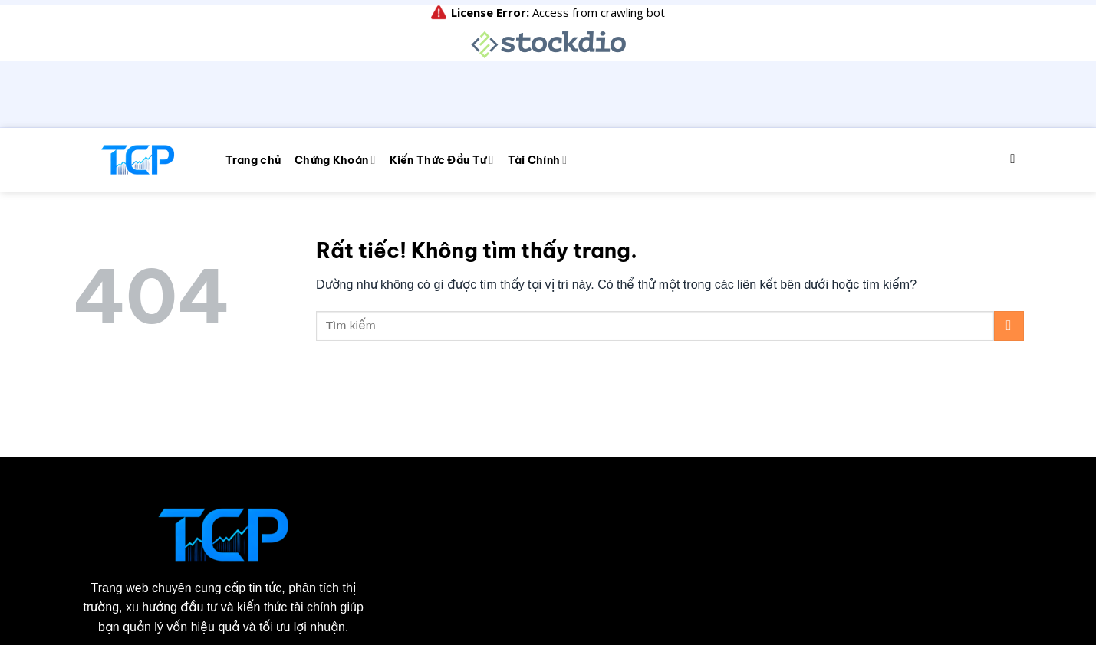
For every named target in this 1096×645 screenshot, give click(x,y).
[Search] (1016, 31)
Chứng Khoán (335, 32)
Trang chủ (253, 32)
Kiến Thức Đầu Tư (442, 32)
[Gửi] (1009, 197)
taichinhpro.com (207, 610)
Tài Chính (538, 32)
